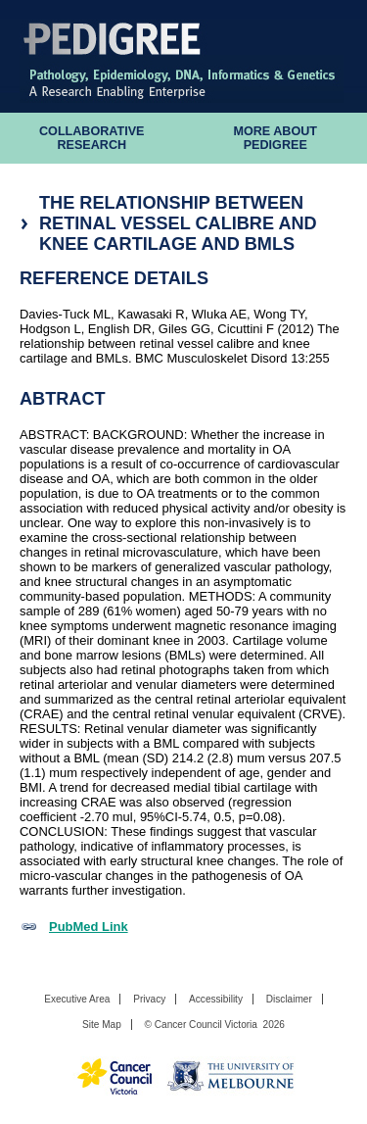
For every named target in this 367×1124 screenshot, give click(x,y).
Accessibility (216, 999)
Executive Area (77, 999)
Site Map (101, 1024)
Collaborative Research (92, 138)
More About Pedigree (275, 138)
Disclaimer (289, 999)
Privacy (149, 999)
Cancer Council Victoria (206, 1024)
